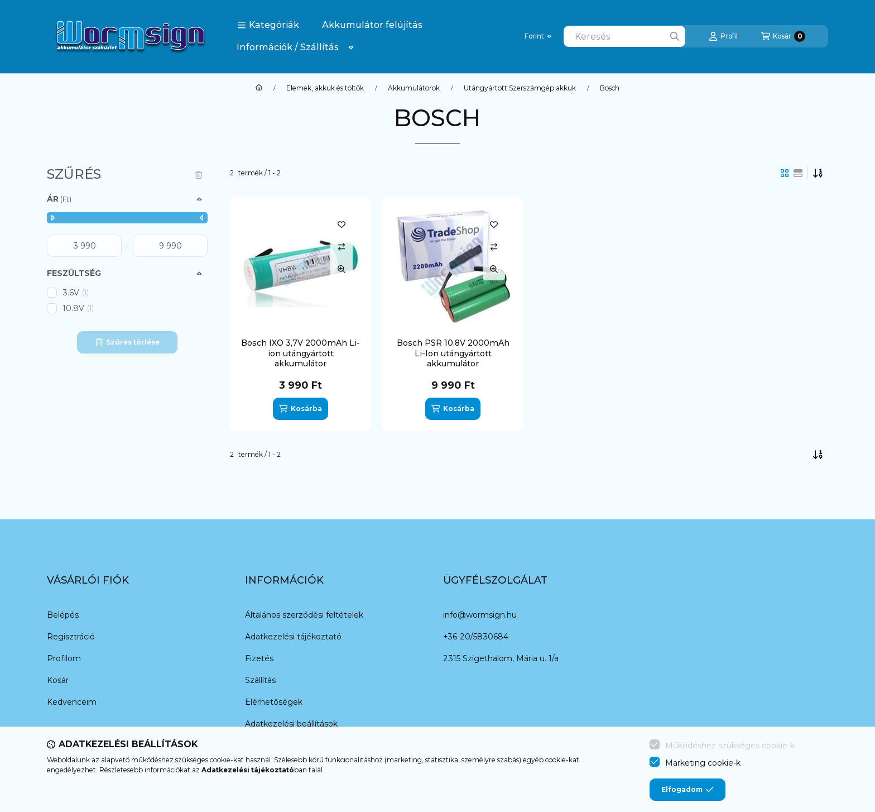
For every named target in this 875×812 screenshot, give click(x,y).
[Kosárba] (300, 409)
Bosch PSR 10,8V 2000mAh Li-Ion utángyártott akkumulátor (453, 353)
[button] (268, 25)
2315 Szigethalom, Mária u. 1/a (501, 658)
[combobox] (624, 36)
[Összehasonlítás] (341, 247)
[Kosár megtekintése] (783, 36)
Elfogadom (687, 789)
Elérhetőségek (273, 702)
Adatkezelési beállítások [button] (291, 724)
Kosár (58, 680)
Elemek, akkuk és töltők (325, 88)
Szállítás (260, 680)
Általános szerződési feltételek (304, 615)
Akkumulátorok (414, 88)
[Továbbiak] (351, 47)
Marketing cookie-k (703, 763)
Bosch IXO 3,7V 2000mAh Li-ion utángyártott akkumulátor (300, 353)
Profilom (64, 658)
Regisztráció (71, 637)
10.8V (78, 308)
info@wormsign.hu (480, 615)
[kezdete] (84, 246)
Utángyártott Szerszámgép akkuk (520, 88)
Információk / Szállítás (288, 47)
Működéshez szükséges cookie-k (730, 746)
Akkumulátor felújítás (372, 25)
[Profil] (723, 36)
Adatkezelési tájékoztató (293, 637)
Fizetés (259, 658)
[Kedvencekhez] (341, 224)
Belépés (63, 615)
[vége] (170, 246)
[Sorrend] (818, 173)
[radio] (798, 173)
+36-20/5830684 (475, 637)
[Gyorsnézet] (341, 269)
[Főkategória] (259, 88)
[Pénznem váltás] (538, 36)
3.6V (76, 293)
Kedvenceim (72, 702)
